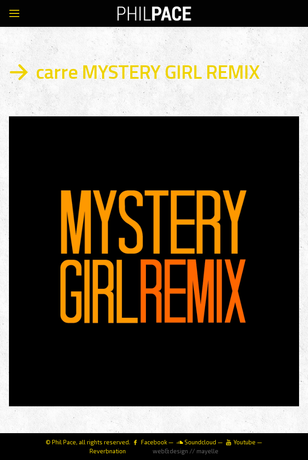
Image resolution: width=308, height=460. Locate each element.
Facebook (154, 442)
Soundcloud (200, 442)
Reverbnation (108, 451)
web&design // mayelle (185, 451)
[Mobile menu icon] (14, 13)
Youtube (245, 442)
